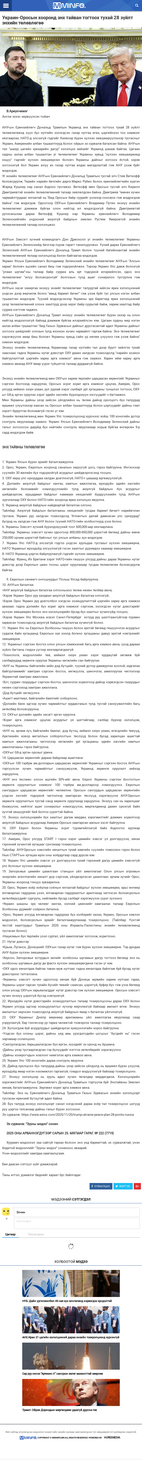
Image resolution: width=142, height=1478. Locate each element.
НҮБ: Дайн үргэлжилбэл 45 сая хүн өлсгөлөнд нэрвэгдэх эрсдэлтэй (67, 1301)
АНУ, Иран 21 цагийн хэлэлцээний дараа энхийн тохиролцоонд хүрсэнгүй (70, 1337)
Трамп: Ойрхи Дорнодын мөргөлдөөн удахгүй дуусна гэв (59, 1410)
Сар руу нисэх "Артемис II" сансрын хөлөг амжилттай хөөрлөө (62, 1373)
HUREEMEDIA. (112, 1437)
